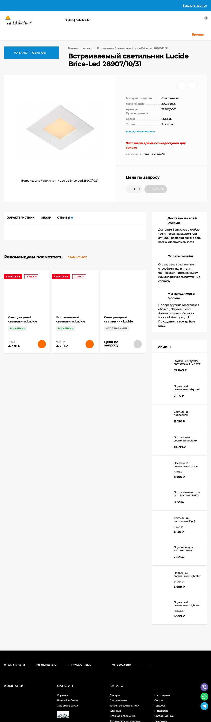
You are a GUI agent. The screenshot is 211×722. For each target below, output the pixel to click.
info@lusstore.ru (46, 587)
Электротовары (164, 654)
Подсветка (161, 633)
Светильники (118, 623)
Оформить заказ (67, 628)
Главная (10, 5)
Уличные (115, 633)
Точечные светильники (124, 628)
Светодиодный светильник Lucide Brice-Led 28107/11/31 (23, 511)
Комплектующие (165, 649)
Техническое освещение (125, 644)
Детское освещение (122, 638)
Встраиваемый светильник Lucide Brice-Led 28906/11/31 (71, 511)
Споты (158, 623)
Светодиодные (163, 638)
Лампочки (160, 644)
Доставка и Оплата (61, 5)
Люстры (115, 618)
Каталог (87, 48)
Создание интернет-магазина (23, 702)
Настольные (162, 618)
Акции (158, 659)
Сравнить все (81, 447)
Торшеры (160, 628)
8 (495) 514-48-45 (77, 20)
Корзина (62, 618)
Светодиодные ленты (123, 649)
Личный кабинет (67, 623)
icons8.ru (69, 684)
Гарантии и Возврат (96, 5)
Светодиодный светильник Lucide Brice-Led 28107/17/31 (119, 511)
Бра (112, 659)
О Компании (31, 5)
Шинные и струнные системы (128, 654)
